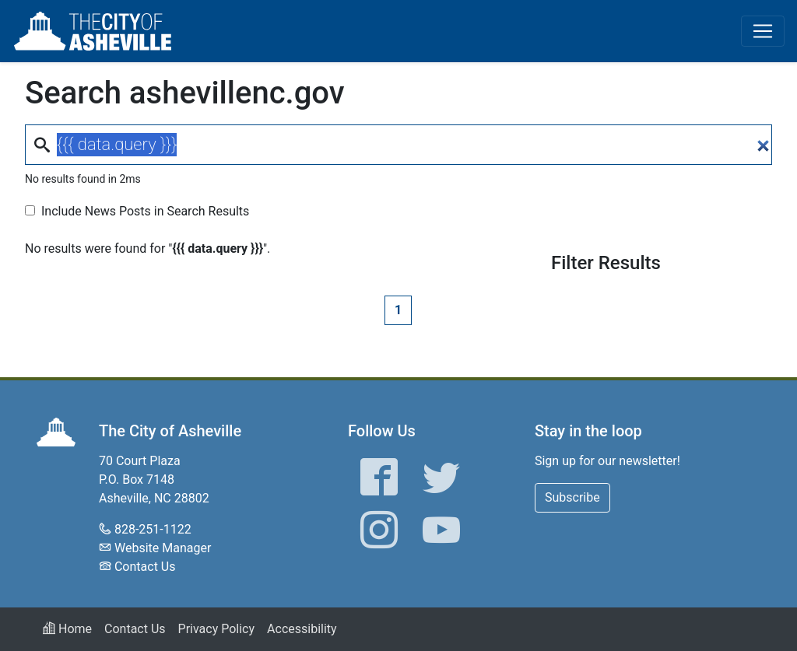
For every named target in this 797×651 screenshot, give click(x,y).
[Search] (398, 144)
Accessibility (302, 628)
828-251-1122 (152, 529)
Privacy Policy (216, 628)
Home (67, 628)
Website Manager (162, 548)
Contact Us (145, 566)
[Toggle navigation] (763, 31)
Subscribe (572, 497)
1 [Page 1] (398, 310)
